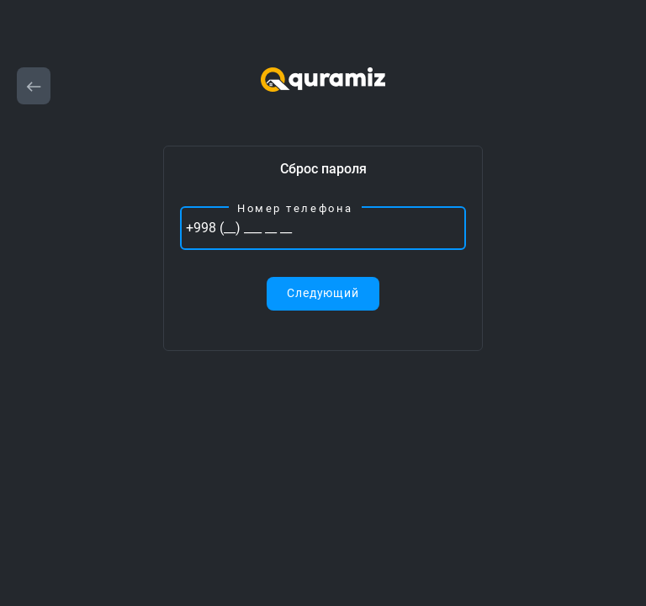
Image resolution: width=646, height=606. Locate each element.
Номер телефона (295, 208)
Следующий (323, 293)
